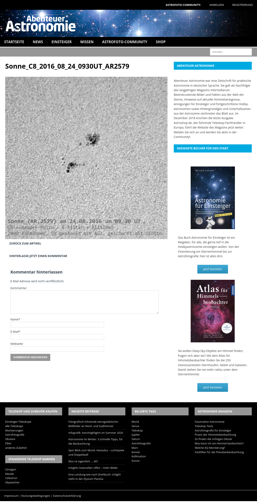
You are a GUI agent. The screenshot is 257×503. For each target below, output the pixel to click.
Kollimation (139, 456)
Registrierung (242, 5)
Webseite (16, 344)
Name (14, 319)
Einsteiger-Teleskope (18, 422)
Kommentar (18, 288)
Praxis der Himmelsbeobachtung (215, 434)
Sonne (136, 461)
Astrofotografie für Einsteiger (213, 430)
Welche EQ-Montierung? (210, 448)
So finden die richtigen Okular (213, 439)
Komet (136, 452)
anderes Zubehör (16, 448)
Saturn (136, 439)
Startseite (14, 41)
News (38, 41)
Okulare (10, 439)
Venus (135, 426)
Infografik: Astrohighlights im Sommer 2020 (95, 433)
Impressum (11, 496)
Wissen (86, 41)
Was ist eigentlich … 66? (83, 461)
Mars (135, 448)
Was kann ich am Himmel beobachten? (219, 443)
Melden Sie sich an (186, 132)
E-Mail (14, 332)
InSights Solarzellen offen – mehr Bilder (93, 468)
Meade (9, 474)
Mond (135, 422)
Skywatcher (12, 482)
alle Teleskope (14, 426)
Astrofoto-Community (124, 41)
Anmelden (216, 5)
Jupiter (136, 434)
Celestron (11, 478)
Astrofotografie (14, 434)
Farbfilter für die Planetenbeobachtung (219, 452)
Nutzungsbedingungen (35, 496)
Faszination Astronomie (209, 422)
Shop (161, 41)
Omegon (10, 469)
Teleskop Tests (204, 426)
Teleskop (137, 430)
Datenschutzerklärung (67, 496)
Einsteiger (62, 41)
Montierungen (14, 430)
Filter (8, 443)
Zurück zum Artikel (25, 243)
